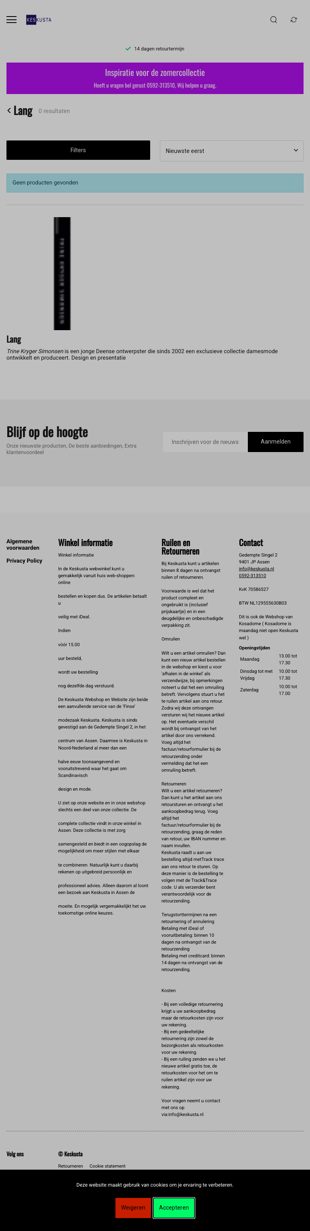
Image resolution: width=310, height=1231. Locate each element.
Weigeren (133, 1207)
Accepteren (174, 1207)
